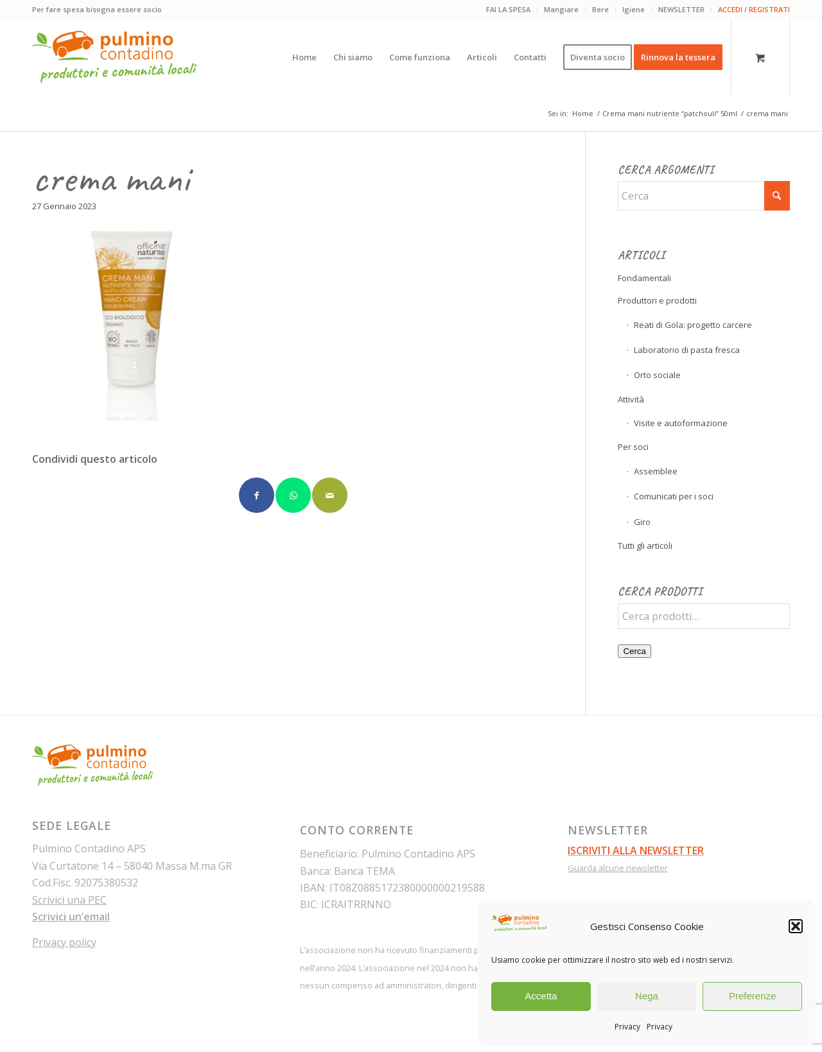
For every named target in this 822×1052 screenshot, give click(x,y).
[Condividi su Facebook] (256, 495)
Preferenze (752, 995)
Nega (646, 995)
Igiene (633, 9)
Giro (642, 522)
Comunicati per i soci (673, 496)
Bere (600, 9)
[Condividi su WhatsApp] (293, 495)
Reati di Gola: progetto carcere (693, 325)
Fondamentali (644, 278)
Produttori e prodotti (657, 300)
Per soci (633, 447)
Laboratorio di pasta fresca (687, 350)
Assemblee (656, 471)
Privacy (627, 1026)
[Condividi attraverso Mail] (329, 495)
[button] (795, 926)
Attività (631, 399)
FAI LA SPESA (508, 9)
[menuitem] (509, 9)
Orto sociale (657, 375)
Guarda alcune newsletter (618, 868)
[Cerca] (704, 196)
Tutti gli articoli (645, 545)
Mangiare (561, 9)
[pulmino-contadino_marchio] (114, 57)
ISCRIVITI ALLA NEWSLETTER (636, 850)
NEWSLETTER (681, 9)
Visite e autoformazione (681, 423)
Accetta (541, 995)
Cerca (634, 651)
